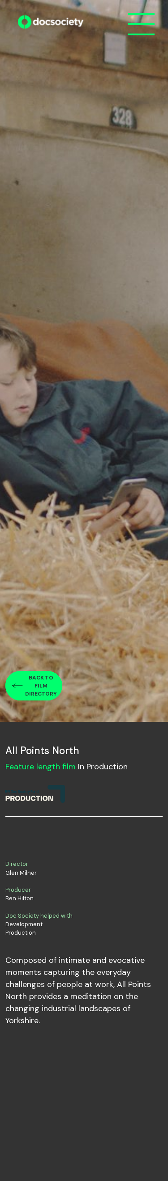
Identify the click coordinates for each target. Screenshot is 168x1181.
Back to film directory (41, 685)
